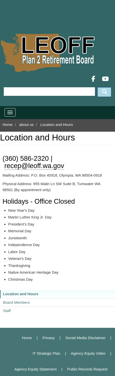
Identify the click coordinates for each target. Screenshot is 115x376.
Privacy (48, 338)
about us (26, 124)
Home (8, 124)
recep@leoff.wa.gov (34, 166)
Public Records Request (87, 369)
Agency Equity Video (88, 353)
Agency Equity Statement (35, 369)
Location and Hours (20, 294)
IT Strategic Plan (46, 353)
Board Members (16, 302)
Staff (7, 311)
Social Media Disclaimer (85, 338)
